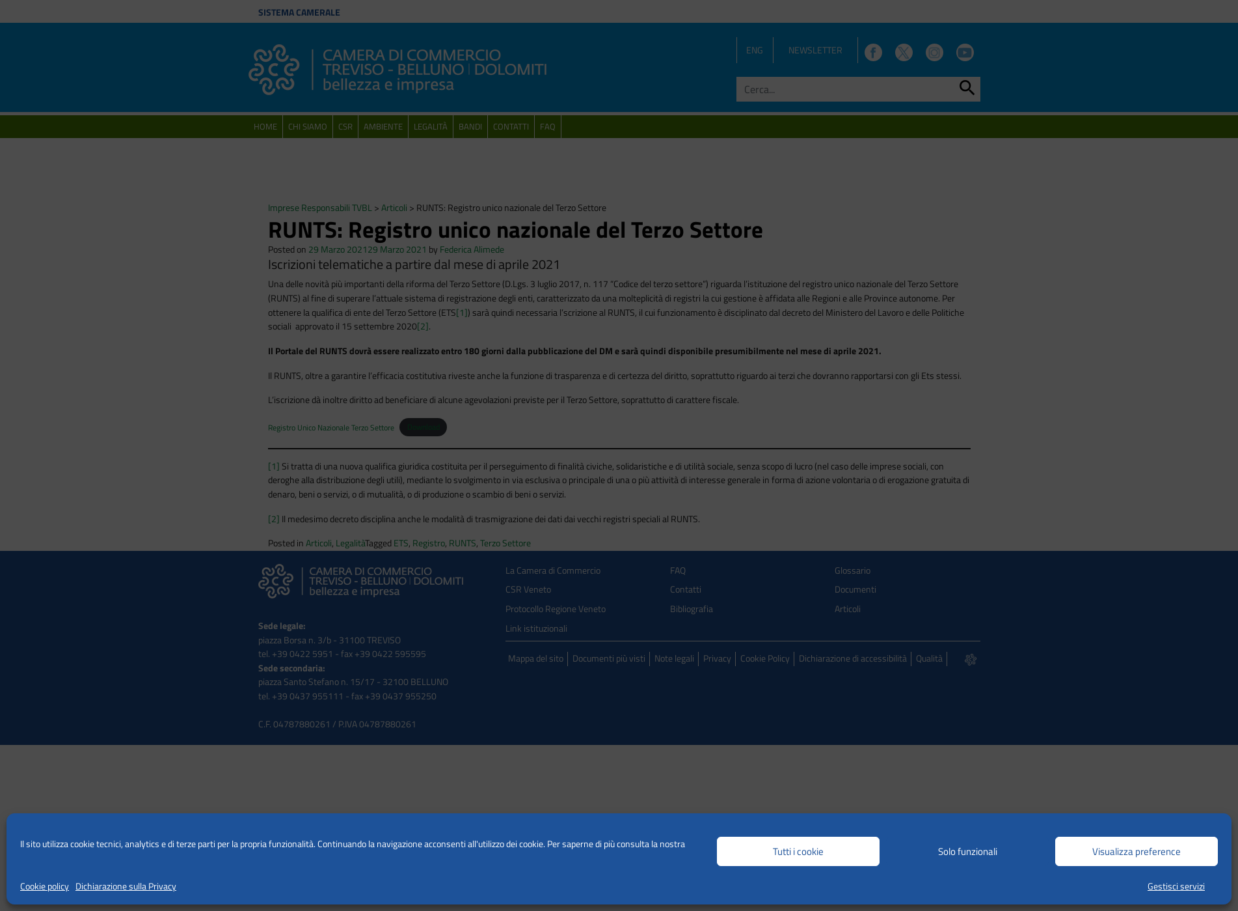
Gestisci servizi (1176, 886)
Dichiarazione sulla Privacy (125, 886)
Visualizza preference (1136, 851)
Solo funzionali (967, 851)
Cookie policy (44, 886)
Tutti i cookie (798, 851)
